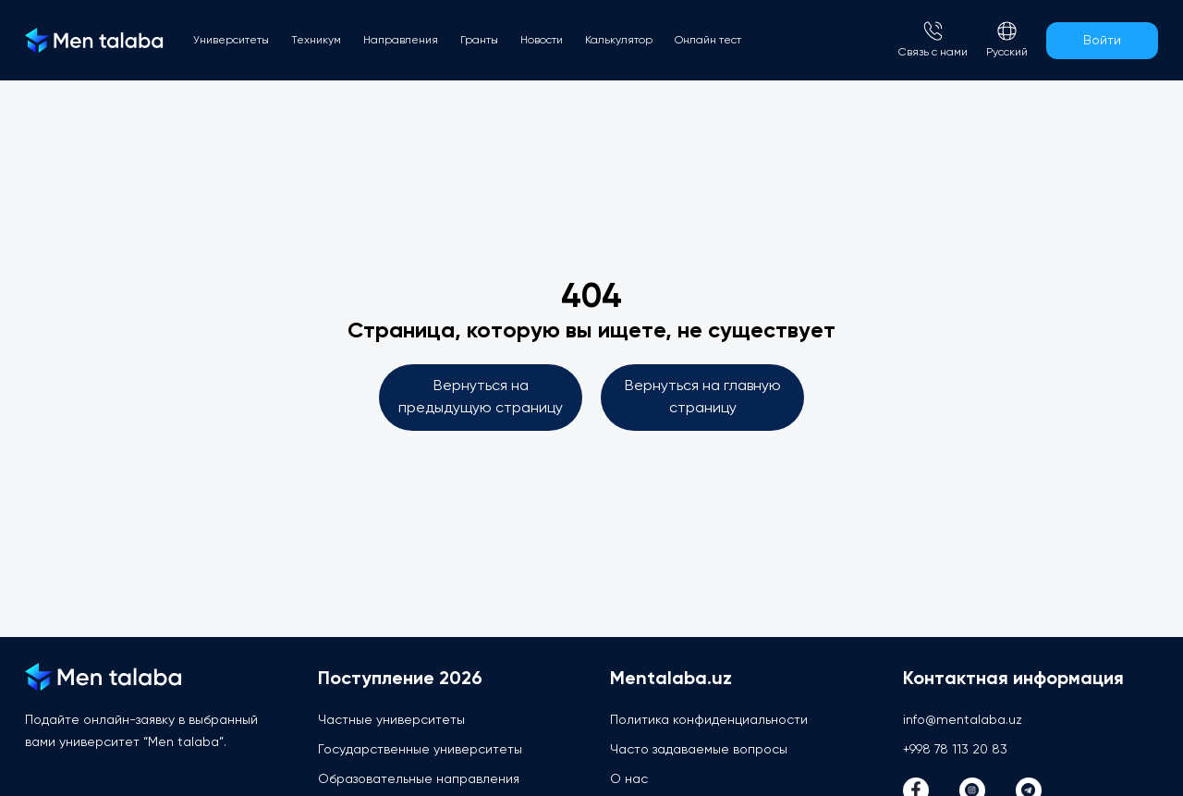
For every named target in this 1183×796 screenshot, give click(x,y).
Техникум (316, 40)
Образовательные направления (418, 779)
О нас (629, 779)
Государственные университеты (420, 749)
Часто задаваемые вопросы (698, 749)
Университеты (231, 40)
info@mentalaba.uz (962, 720)
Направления (400, 40)
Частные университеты (391, 720)
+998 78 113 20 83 (955, 749)
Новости (541, 40)
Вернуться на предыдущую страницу (480, 397)
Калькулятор (618, 40)
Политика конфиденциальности (709, 720)
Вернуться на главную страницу (703, 397)
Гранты (479, 40)
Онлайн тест (708, 40)
